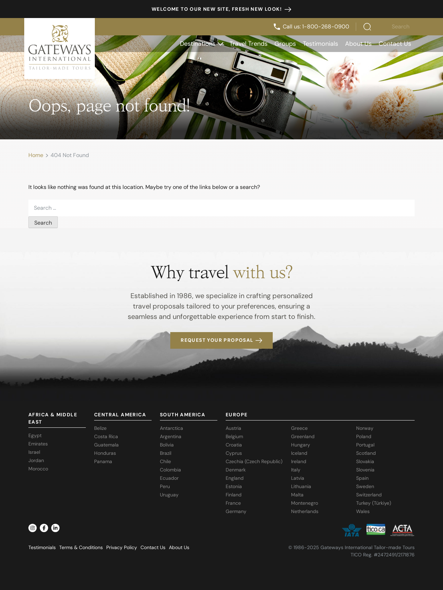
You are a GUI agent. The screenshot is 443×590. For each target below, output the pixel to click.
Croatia (234, 445)
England (235, 478)
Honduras (105, 453)
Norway (364, 428)
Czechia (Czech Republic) (254, 461)
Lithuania (301, 486)
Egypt (35, 435)
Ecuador (169, 478)
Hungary (300, 445)
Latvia (297, 478)
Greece (299, 428)
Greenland (303, 436)
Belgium (234, 436)
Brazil (165, 453)
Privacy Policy (121, 547)
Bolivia (167, 445)
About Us (358, 44)
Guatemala (106, 445)
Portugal (365, 445)
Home (35, 155)
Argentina (170, 436)
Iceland (299, 453)
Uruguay (169, 495)
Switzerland (369, 495)
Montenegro (304, 503)
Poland (363, 436)
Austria (233, 428)
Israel (34, 452)
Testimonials (320, 44)
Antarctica (171, 428)
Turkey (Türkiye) (373, 503)
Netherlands (304, 511)
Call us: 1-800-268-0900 (311, 27)
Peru (165, 486)
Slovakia (365, 461)
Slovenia (365, 470)
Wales (363, 511)
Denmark (236, 470)
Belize (100, 428)
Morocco (38, 469)
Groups (285, 44)
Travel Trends (248, 44)
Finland (234, 495)
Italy (295, 470)
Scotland (366, 453)
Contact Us (395, 44)
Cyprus (234, 453)
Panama (103, 461)
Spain (362, 478)
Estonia (234, 486)
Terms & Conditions (81, 547)
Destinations (201, 44)
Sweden (365, 486)
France (233, 503)
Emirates (38, 444)
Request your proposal (221, 340)
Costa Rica (106, 436)
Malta (297, 495)
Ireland (298, 461)
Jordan (36, 460)
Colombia (170, 470)
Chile (165, 461)
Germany (236, 511)
